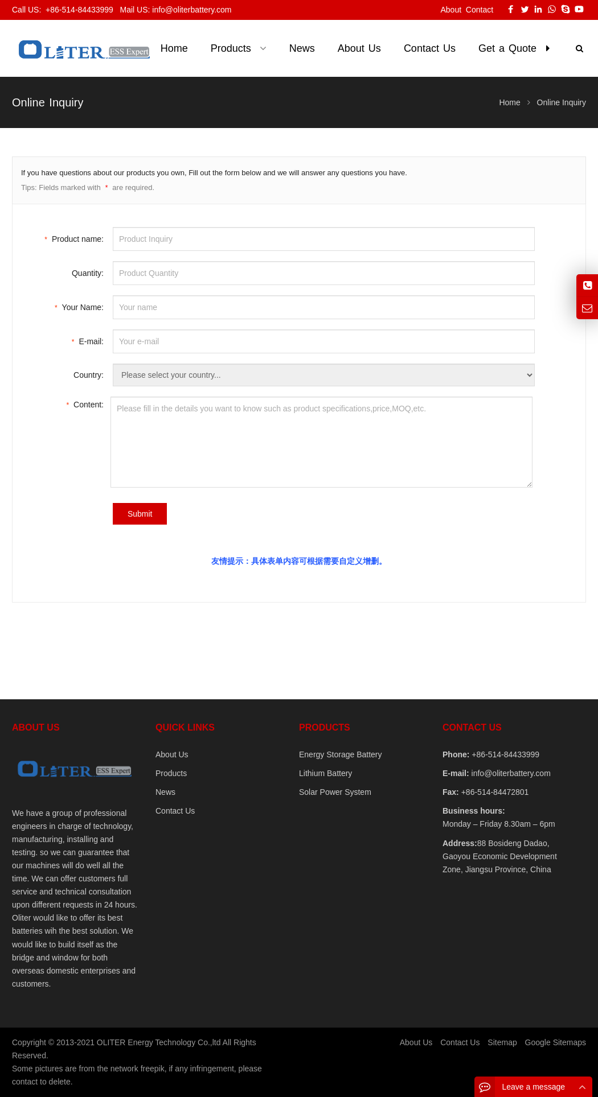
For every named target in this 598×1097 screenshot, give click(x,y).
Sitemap (502, 1042)
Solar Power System (335, 792)
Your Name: (79, 306)
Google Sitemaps (555, 1042)
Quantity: (88, 273)
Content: (85, 403)
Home (174, 48)
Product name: (74, 238)
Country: (88, 375)
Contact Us (175, 810)
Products (171, 773)
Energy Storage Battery (340, 754)
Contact (479, 9)
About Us (172, 754)
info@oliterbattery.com (510, 773)
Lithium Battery (325, 773)
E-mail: (88, 340)
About (450, 9)
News (165, 792)
